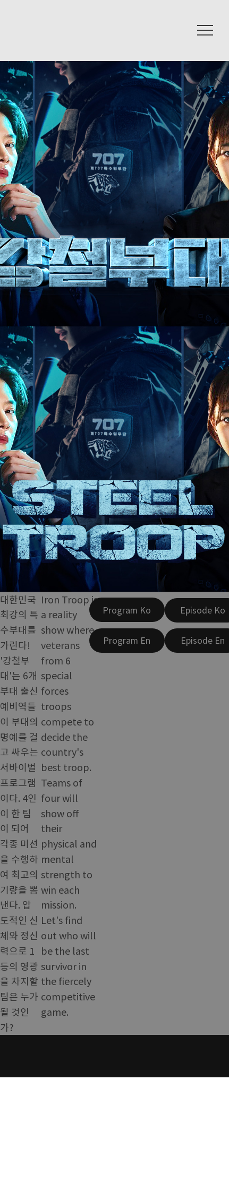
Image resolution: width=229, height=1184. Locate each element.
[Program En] (127, 640)
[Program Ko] (127, 610)
